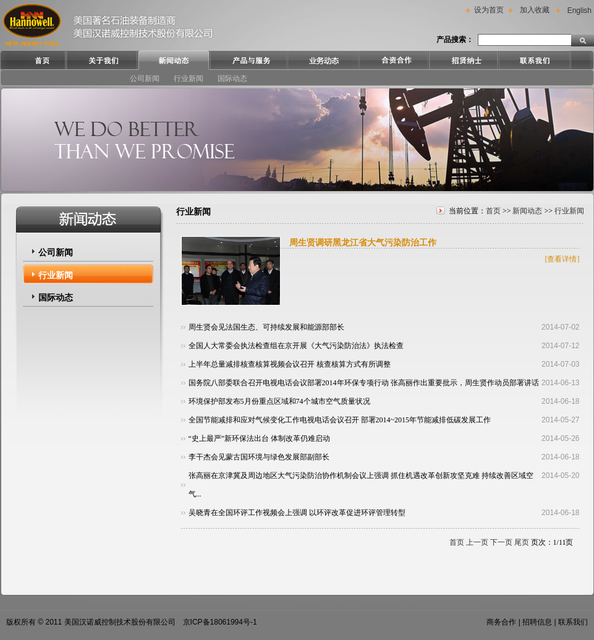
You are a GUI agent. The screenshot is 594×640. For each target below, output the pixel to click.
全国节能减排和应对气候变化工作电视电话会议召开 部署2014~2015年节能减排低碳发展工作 (340, 420)
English (579, 10)
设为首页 (489, 10)
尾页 (521, 542)
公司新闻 (144, 78)
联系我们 (573, 622)
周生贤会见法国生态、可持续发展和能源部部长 (266, 327)
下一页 (501, 542)
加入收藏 (534, 10)
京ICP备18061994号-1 (220, 622)
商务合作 (501, 622)
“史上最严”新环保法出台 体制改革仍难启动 (260, 438)
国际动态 (232, 78)
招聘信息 (537, 622)
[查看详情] (562, 259)
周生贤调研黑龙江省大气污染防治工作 (362, 242)
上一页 (477, 542)
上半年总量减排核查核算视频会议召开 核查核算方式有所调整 (290, 364)
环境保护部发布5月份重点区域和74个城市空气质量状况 (279, 401)
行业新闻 (188, 78)
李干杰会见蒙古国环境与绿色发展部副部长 (259, 457)
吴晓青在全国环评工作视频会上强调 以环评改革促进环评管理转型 (297, 512)
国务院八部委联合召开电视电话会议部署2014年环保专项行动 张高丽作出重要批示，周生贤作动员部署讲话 (364, 382)
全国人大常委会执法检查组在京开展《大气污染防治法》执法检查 (296, 345)
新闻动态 (527, 211)
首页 (493, 211)
